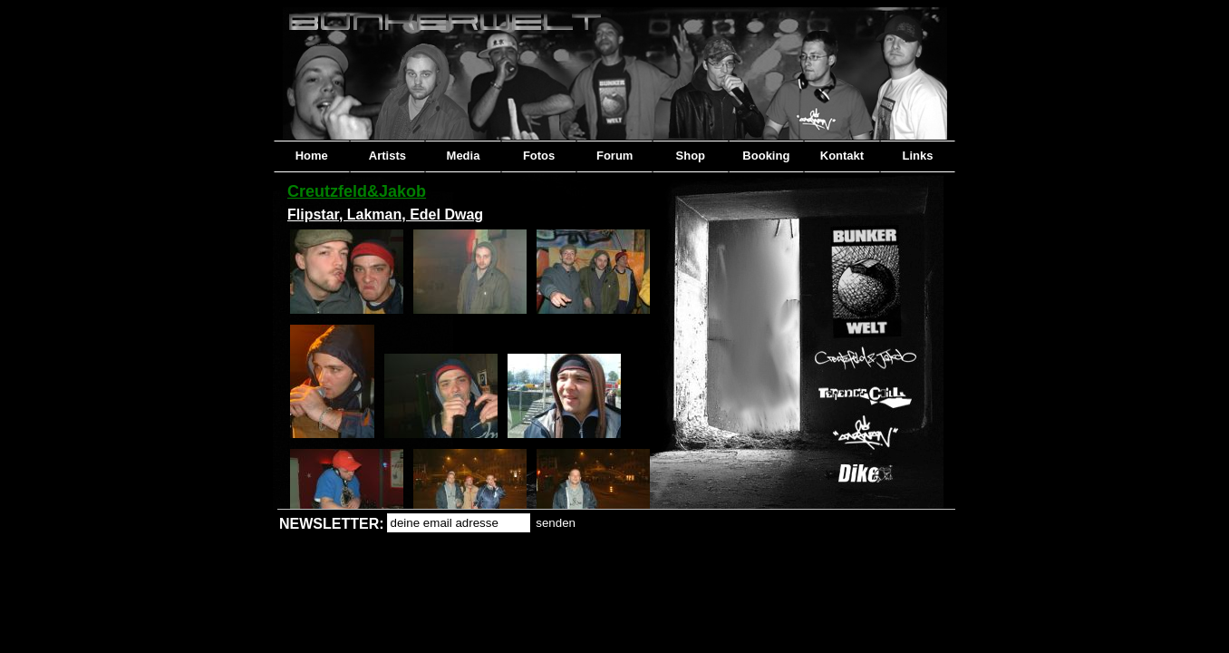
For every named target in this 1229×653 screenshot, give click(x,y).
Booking (765, 155)
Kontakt (842, 155)
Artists (387, 155)
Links (918, 155)
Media (463, 155)
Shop (691, 155)
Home (311, 155)
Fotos (539, 155)
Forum (614, 155)
